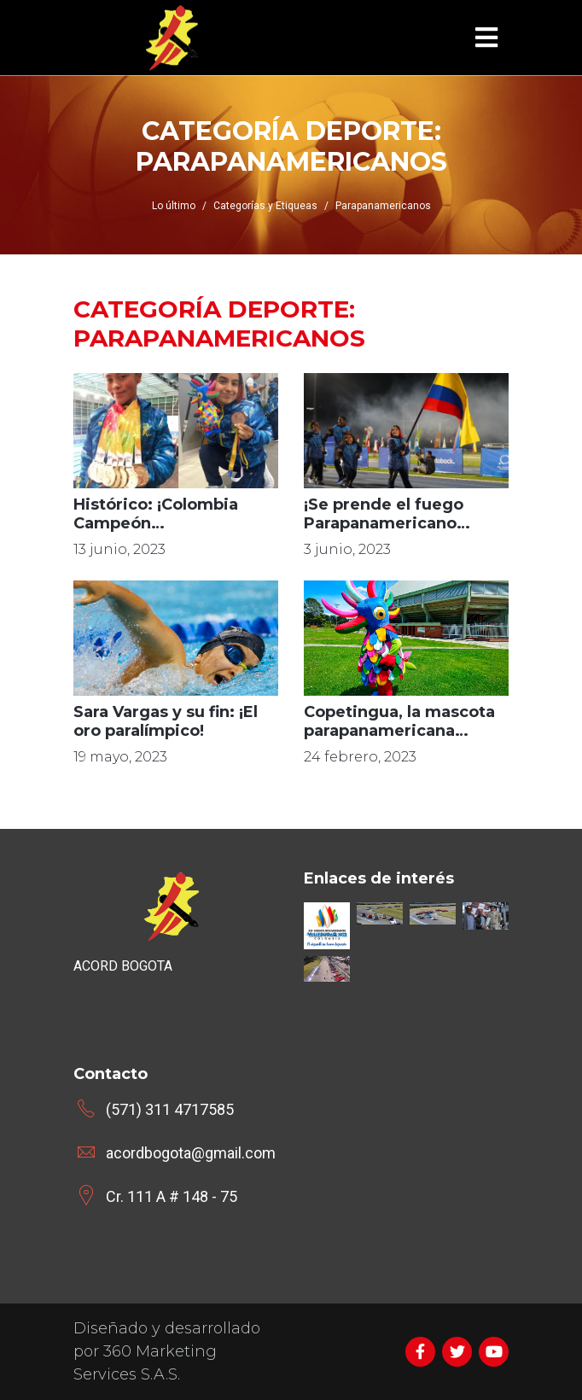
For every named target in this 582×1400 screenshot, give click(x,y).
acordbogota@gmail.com (191, 1153)
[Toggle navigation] (486, 38)
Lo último (173, 206)
